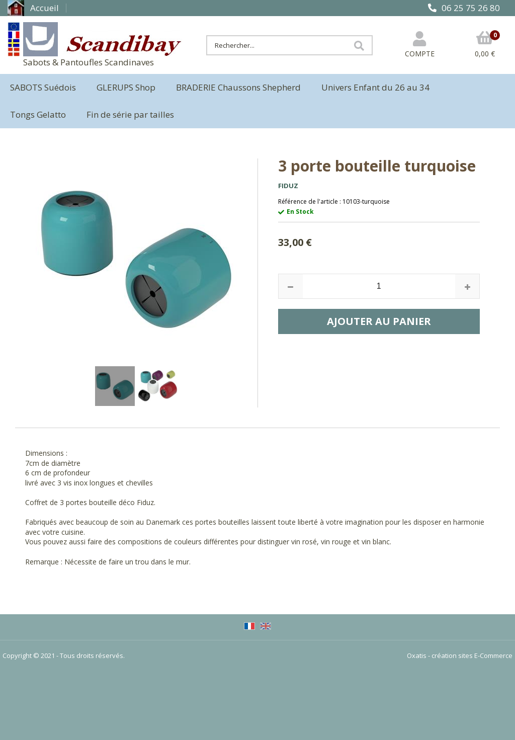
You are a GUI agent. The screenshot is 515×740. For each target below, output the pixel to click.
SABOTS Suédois (43, 87)
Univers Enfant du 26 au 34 (375, 87)
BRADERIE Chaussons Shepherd (238, 87)
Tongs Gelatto (38, 114)
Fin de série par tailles (130, 114)
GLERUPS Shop (126, 87)
